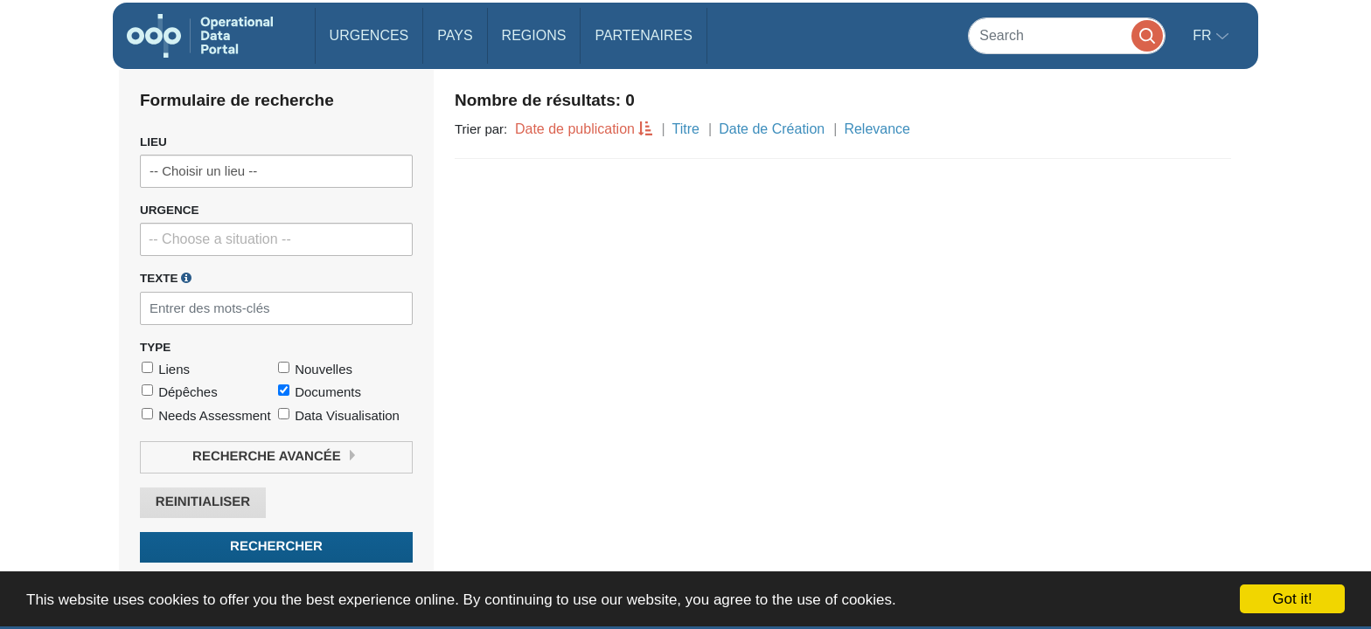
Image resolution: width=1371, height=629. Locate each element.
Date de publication (575, 128)
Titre (685, 128)
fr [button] (1204, 35)
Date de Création (772, 128)
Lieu (153, 142)
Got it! (1292, 599)
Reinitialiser (203, 501)
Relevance (877, 128)
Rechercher (276, 546)
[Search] (1067, 35)
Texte (165, 278)
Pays (454, 35)
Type (155, 347)
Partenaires (643, 35)
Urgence (169, 210)
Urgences (369, 35)
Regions (534, 35)
